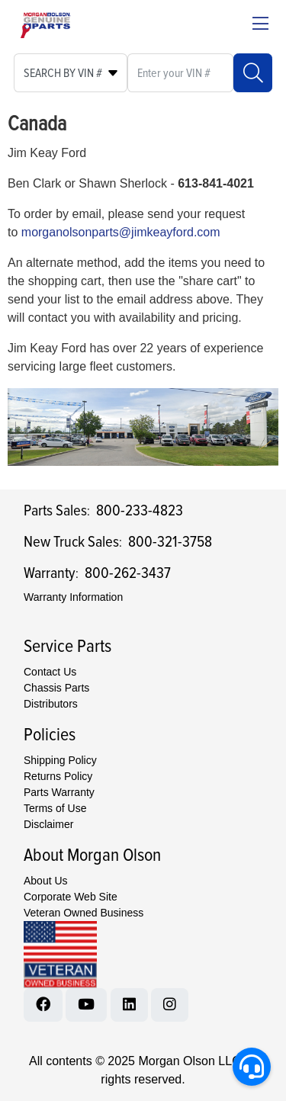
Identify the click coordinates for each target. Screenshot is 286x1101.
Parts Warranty (59, 792)
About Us (46, 881)
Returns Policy (58, 776)
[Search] (252, 72)
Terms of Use (55, 808)
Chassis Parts (56, 688)
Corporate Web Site (70, 897)
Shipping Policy (60, 760)
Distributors (51, 704)
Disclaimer (48, 824)
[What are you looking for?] (180, 72)
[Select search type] (70, 72)
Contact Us (50, 672)
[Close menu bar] (260, 25)
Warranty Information (73, 597)
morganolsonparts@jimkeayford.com (120, 232)
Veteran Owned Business (83, 913)
